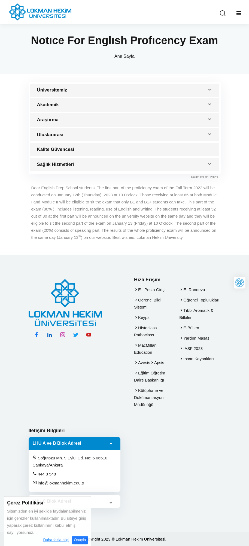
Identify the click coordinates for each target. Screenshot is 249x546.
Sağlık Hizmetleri (55, 164)
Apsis (159, 362)
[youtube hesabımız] (88, 334)
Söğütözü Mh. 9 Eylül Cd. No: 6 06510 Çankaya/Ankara (70, 461)
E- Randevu (194, 289)
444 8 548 (44, 473)
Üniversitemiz (52, 90)
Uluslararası (50, 134)
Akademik (48, 104)
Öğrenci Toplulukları (201, 300)
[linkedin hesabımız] (49, 334)
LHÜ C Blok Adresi (52, 501)
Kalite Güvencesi (55, 149)
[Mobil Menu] (238, 13)
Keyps (144, 317)
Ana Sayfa (124, 56)
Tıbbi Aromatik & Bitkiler (196, 314)
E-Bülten (191, 327)
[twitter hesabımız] (75, 334)
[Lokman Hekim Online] (239, 282)
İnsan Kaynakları (198, 358)
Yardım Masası (197, 338)
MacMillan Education (145, 349)
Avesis (144, 362)
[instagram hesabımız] (62, 334)
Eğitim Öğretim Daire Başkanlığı (149, 376)
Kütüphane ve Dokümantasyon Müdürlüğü (148, 397)
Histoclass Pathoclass (145, 331)
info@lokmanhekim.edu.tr (58, 482)
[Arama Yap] (223, 13)
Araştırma (48, 119)
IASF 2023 (193, 348)
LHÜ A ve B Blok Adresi (57, 443)
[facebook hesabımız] (36, 334)
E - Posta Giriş (151, 289)
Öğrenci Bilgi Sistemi (147, 303)
